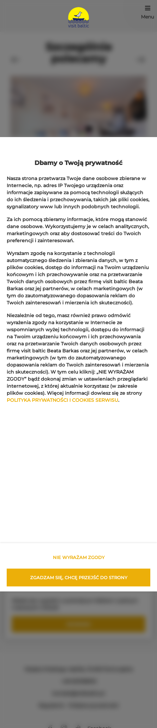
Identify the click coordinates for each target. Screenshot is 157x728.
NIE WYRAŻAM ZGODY (78, 557)
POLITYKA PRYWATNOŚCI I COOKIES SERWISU (62, 400)
